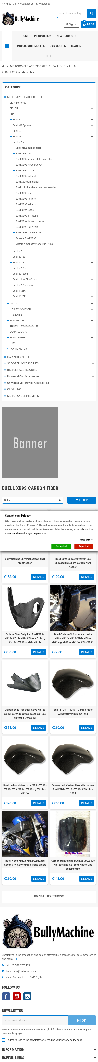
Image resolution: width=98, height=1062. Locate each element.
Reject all (83, 546)
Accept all (61, 546)
